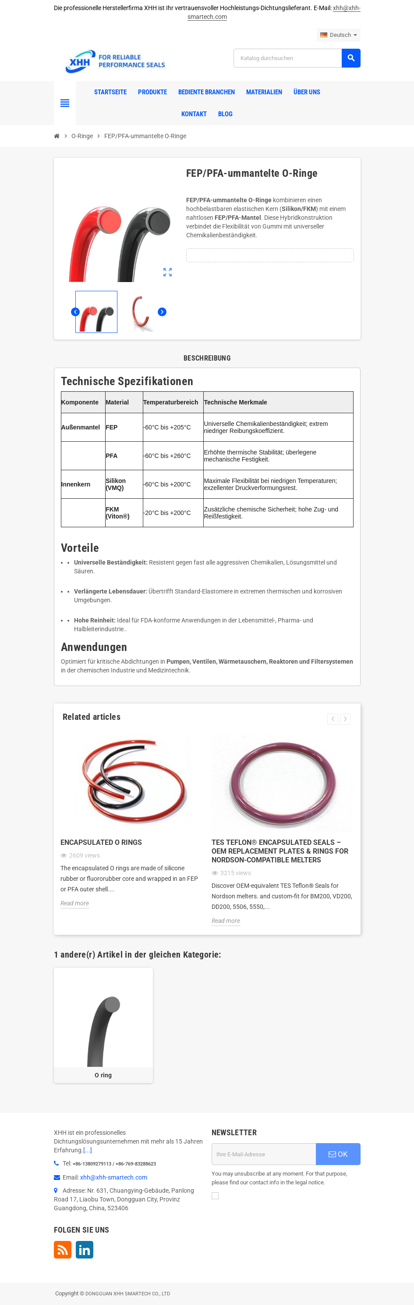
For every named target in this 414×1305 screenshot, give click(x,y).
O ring (103, 1075)
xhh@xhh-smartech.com (113, 1177)
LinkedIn (84, 1250)
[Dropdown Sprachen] (339, 35)
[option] (104, 1025)
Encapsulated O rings (101, 842)
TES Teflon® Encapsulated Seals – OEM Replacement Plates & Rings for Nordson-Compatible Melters (280, 851)
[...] (87, 1150)
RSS (62, 1250)
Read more (74, 903)
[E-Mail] (264, 1154)
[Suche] (297, 58)
